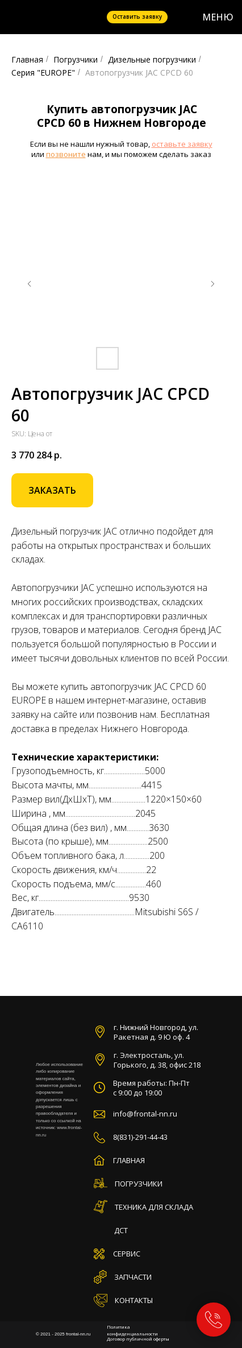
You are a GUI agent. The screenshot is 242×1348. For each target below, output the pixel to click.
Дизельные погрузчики (152, 59)
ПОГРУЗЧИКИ (138, 1184)
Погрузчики (75, 59)
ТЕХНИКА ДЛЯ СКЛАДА (154, 1207)
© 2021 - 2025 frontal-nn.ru (63, 1334)
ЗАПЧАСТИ (133, 1277)
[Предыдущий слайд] (29, 284)
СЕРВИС (126, 1253)
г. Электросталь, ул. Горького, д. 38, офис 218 (157, 1060)
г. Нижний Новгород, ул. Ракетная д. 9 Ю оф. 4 (156, 1032)
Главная (27, 59)
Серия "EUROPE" (43, 72)
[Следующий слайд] (212, 284)
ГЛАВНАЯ (129, 1160)
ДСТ (121, 1230)
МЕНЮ (217, 17)
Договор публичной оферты (138, 1338)
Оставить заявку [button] (137, 16)
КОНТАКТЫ (134, 1300)
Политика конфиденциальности (132, 1330)
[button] (52, 490)
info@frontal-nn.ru (145, 1114)
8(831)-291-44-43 (140, 1137)
